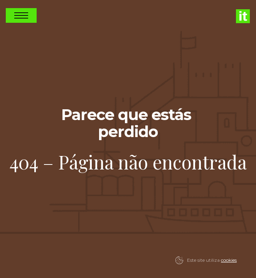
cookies (229, 260)
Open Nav (21, 15)
